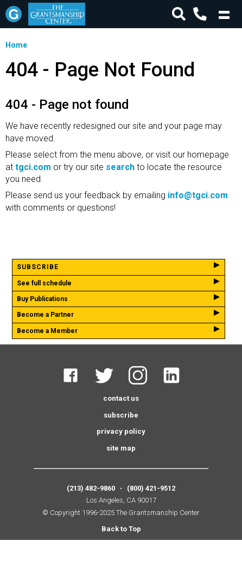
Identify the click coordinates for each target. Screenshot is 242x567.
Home (16, 45)
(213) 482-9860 (91, 488)
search (120, 167)
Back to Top (121, 529)
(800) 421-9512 (151, 488)
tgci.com (33, 167)
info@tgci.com (198, 195)
